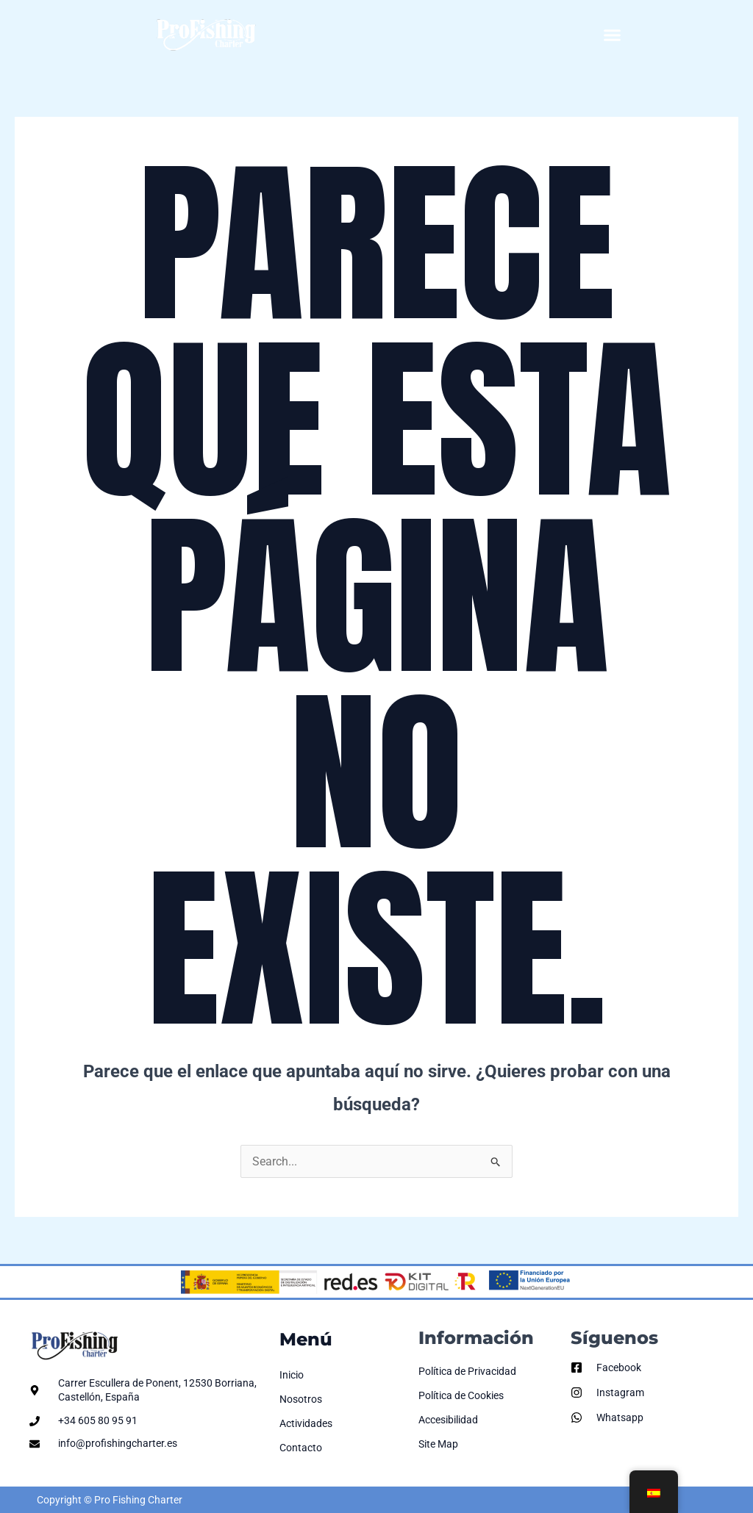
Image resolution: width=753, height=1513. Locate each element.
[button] (613, 35)
